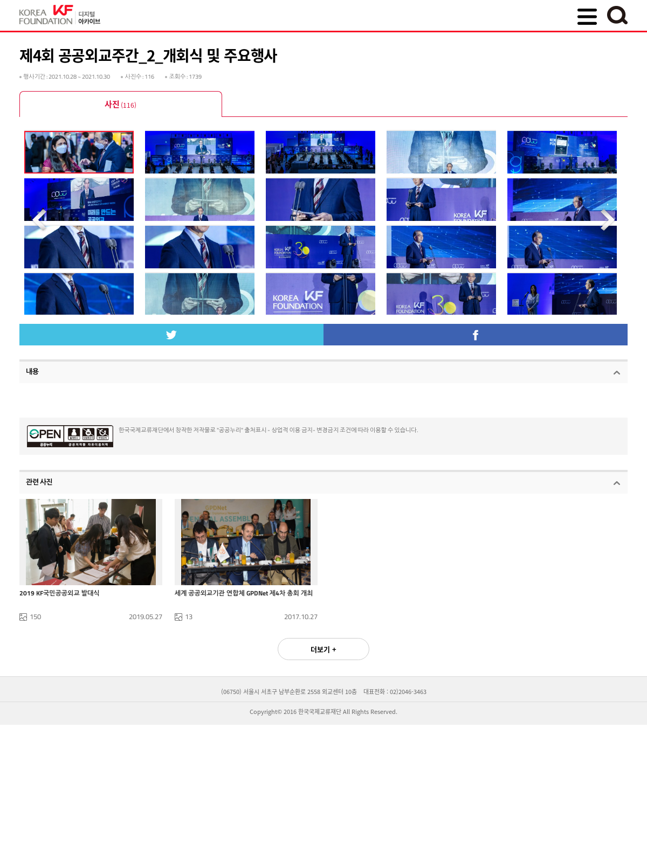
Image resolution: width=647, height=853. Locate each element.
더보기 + (323, 696)
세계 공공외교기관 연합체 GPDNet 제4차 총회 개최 (244, 641)
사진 (120, 105)
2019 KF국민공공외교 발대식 (59, 641)
